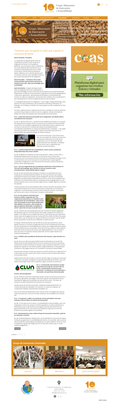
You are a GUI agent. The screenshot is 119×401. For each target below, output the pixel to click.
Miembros (59, 371)
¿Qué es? (28, 371)
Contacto (96, 18)
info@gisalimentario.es (59, 393)
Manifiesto (76, 18)
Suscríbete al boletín (20, 4)
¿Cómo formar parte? (90, 371)
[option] (59, 31)
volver (17, 328)
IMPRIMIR (63, 328)
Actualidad (62, 18)
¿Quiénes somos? (21, 18)
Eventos (86, 18)
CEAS (34, 18)
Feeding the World (46, 18)
